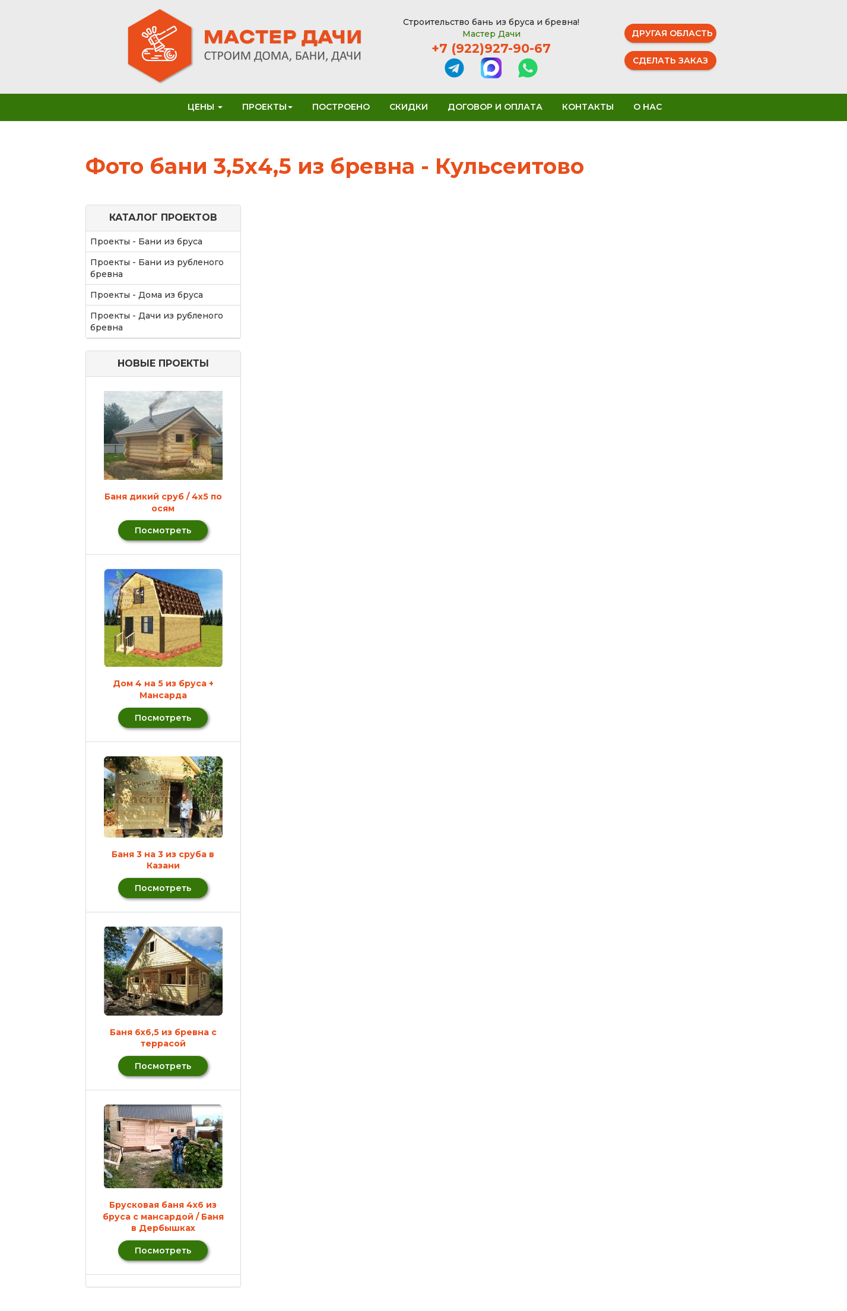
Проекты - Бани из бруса (146, 241)
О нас (647, 106)
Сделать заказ (670, 60)
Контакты (588, 106)
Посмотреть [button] (163, 530)
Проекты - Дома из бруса (146, 294)
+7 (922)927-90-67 (491, 48)
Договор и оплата (495, 106)
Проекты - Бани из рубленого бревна (157, 268)
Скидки (408, 106)
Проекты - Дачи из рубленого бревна (156, 321)
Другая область (672, 33)
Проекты (267, 106)
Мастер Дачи (491, 33)
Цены (205, 106)
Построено (341, 106)
